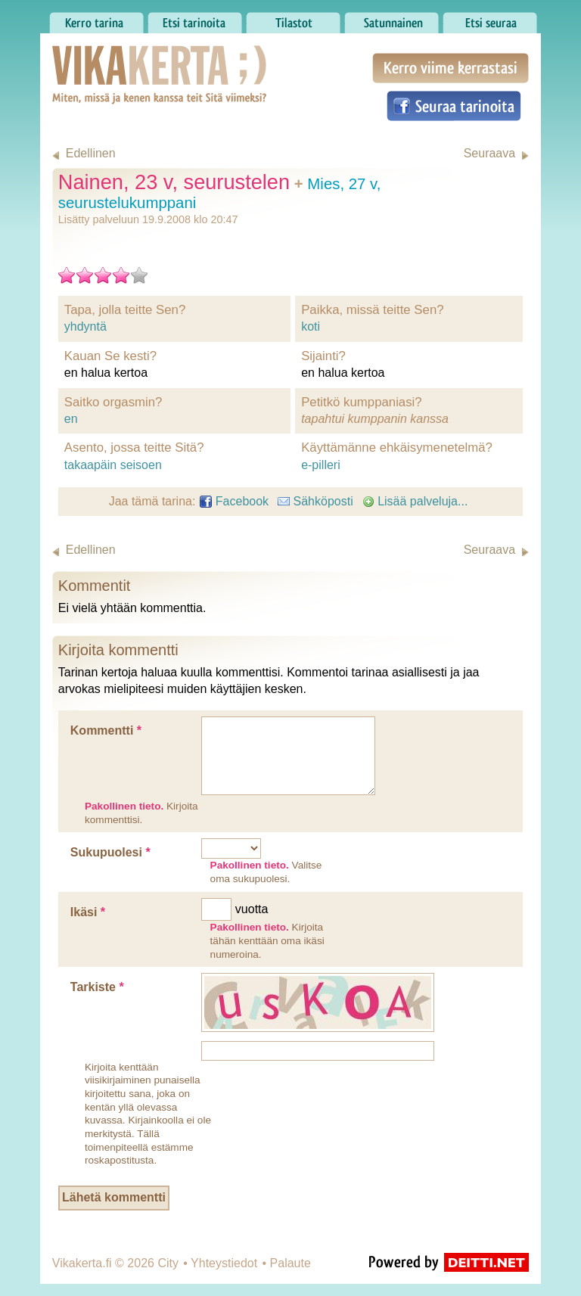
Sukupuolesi (110, 852)
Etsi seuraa (490, 19)
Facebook (234, 501)
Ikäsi (87, 912)
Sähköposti (315, 501)
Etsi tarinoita (195, 19)
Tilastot (293, 19)
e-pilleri (320, 464)
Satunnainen (391, 19)
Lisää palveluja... (415, 501)
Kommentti (105, 730)
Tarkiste (97, 987)
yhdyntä (85, 326)
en (71, 418)
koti (310, 326)
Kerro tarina (96, 19)
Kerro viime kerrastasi (450, 68)
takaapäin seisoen (113, 464)
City (168, 1263)
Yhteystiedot (224, 1263)
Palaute (290, 1263)
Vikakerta (121, 59)
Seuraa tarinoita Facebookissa (454, 106)
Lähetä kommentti (114, 1197)
